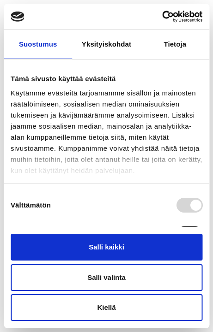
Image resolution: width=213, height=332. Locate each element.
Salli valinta (106, 277)
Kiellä (106, 307)
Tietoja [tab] (175, 44)
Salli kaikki (106, 247)
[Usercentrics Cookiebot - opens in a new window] (162, 17)
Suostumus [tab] (38, 44)
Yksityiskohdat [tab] (106, 44)
